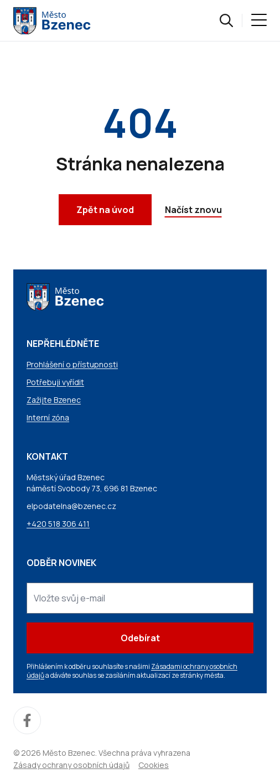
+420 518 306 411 (58, 523)
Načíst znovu (193, 210)
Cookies (153, 765)
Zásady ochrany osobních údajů (71, 765)
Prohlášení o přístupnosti (72, 364)
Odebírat (140, 638)
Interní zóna (48, 417)
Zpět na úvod (105, 210)
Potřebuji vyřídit (55, 382)
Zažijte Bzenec (54, 399)
